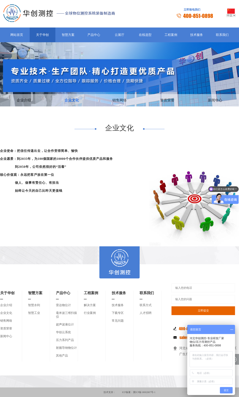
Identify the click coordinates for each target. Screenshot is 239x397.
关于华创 (42, 34)
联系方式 (146, 305)
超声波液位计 (65, 324)
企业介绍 (24, 100)
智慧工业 (34, 312)
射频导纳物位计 (66, 347)
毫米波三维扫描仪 (66, 314)
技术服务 (196, 34)
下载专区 (118, 312)
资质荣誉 (167, 100)
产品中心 (93, 34)
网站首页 (16, 34)
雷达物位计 (63, 305)
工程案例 (171, 34)
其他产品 (62, 355)
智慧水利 (34, 305)
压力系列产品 (65, 340)
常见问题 (118, 320)
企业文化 (72, 100)
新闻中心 (215, 100)
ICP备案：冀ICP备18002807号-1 (138, 392)
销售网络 (119, 100)
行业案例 (90, 312)
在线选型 (145, 34)
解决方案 (90, 305)
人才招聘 (146, 312)
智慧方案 (68, 34)
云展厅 (119, 34)
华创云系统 (63, 332)
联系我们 (222, 34)
